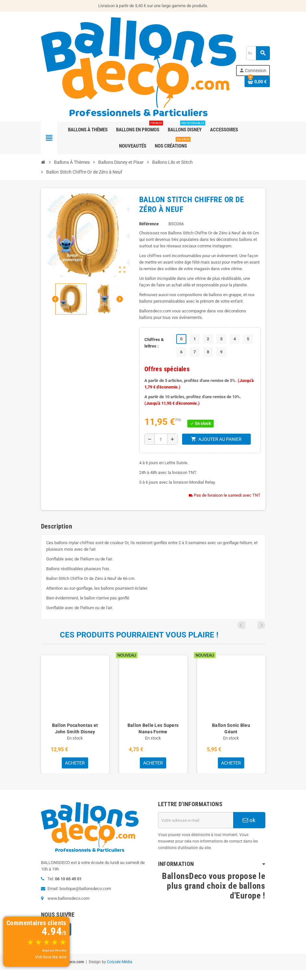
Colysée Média (119, 962)
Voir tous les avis (50, 956)
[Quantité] (160, 439)
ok (249, 820)
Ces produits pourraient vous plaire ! (139, 635)
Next (261, 625)
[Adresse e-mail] (195, 820)
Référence (149, 223)
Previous (253, 625)
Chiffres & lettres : (154, 342)
